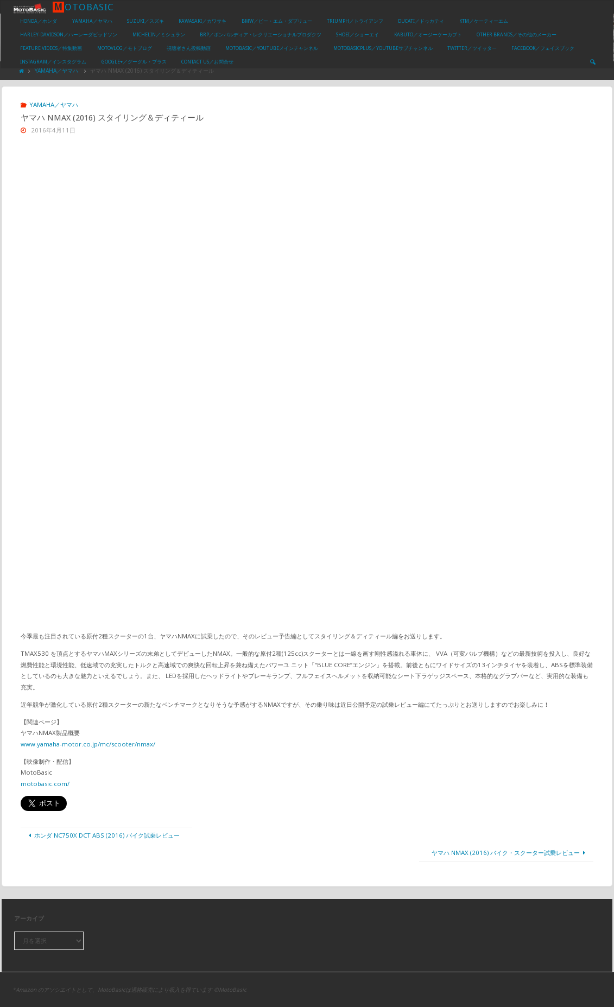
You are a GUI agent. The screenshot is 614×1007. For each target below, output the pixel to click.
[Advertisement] (307, 226)
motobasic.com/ (45, 784)
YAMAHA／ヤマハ (56, 70)
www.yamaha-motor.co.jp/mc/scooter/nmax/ (88, 744)
